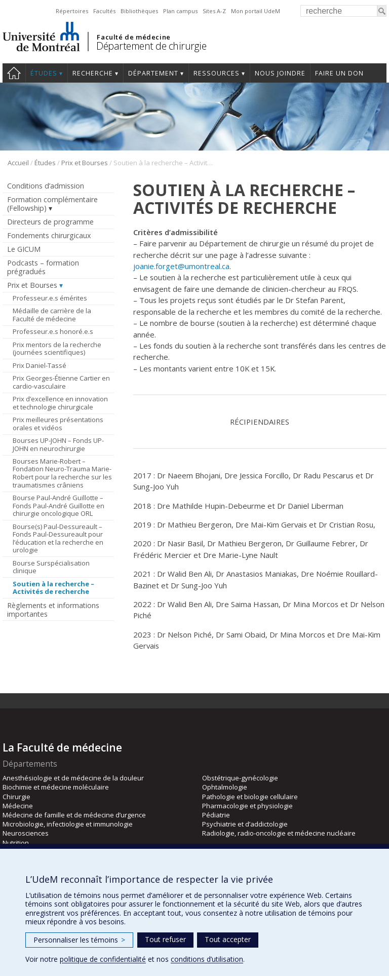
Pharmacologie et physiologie (247, 805)
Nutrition (16, 842)
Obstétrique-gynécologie (240, 777)
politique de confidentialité (103, 959)
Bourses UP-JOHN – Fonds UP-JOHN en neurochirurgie (58, 444)
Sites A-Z (214, 11)
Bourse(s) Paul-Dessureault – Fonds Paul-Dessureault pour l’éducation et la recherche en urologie (58, 538)
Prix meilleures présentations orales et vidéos (58, 423)
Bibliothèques (139, 11)
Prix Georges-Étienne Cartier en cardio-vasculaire (61, 382)
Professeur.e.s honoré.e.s (53, 331)
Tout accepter (228, 939)
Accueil (18, 162)
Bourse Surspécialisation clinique (51, 567)
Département (153, 73)
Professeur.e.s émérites (50, 298)
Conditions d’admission (45, 186)
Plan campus (180, 11)
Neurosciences (26, 833)
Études (43, 73)
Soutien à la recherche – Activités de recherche (53, 587)
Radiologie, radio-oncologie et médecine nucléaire (279, 833)
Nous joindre (280, 73)
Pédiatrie (216, 814)
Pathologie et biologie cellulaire (250, 796)
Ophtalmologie (224, 787)
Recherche (92, 73)
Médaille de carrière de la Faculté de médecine (52, 314)
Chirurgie (16, 796)
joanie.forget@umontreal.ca (181, 266)
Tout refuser (165, 939)
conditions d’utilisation (207, 959)
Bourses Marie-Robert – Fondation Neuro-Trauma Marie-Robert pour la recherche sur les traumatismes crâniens (62, 473)
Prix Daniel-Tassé (39, 365)
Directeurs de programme (50, 222)
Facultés (104, 11)
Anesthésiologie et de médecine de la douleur (73, 777)
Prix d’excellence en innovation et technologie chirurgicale (60, 402)
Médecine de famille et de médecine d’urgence (74, 814)
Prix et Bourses (84, 162)
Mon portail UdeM (255, 11)
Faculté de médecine (133, 37)
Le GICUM (24, 249)
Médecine (18, 805)
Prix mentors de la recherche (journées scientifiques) (57, 348)
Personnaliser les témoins (79, 940)
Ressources (216, 73)
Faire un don (339, 73)
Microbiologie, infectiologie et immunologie (68, 824)
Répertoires (72, 11)
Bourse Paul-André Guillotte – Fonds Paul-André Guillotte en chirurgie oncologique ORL (58, 505)
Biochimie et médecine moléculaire (56, 787)
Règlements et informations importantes (53, 609)
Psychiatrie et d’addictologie (245, 824)
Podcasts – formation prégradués (43, 267)
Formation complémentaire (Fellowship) (52, 204)
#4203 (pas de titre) (14, 73)
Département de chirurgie (151, 46)
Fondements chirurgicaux (49, 235)
